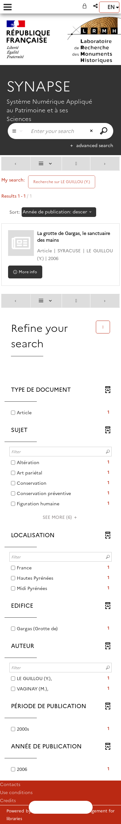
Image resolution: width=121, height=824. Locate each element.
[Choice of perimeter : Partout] (17, 131)
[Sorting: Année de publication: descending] (59, 212)
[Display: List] (46, 164)
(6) (61, 517)
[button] (96, 6)
